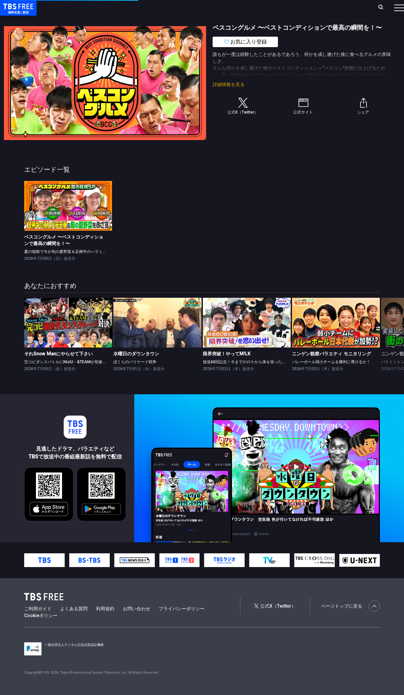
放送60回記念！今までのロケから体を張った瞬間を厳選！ (254, 375)
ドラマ (131, 20)
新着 (71, 20)
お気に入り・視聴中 (194, 7)
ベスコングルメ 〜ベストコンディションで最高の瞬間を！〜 (63, 253)
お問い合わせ (136, 621)
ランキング (123, 7)
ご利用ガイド (38, 621)
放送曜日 (96, 7)
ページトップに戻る (350, 619)
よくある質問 (74, 621)
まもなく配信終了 (100, 20)
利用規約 (105, 621)
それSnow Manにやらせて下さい (58, 366)
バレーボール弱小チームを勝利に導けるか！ (331, 375)
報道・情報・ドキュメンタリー (215, 20)
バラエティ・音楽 (163, 20)
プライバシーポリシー (181, 621)
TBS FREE (17, 11)
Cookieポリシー (40, 628)
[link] (68, 218)
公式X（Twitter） (275, 619)
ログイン (276, 7)
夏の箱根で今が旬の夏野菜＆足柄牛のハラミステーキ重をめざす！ (83, 264)
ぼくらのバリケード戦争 (134, 375)
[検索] (337, 7)
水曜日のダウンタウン (136, 366)
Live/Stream (154, 7)
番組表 (383, 7)
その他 (259, 20)
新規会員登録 (309, 7)
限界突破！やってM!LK (226, 366)
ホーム (74, 7)
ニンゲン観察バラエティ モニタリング (331, 366)
